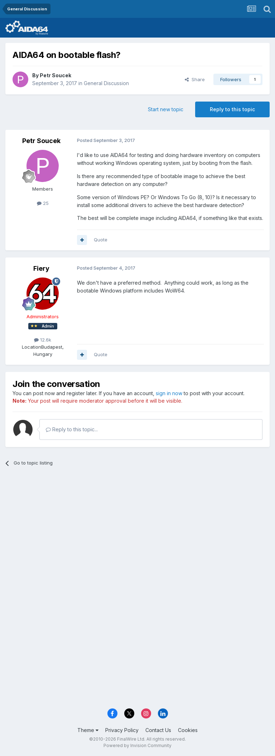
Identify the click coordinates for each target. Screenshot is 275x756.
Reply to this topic (232, 109)
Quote (100, 239)
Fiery (41, 268)
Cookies (188, 730)
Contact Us (158, 730)
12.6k (42, 340)
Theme (87, 730)
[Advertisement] (137, 527)
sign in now (169, 393)
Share (195, 79)
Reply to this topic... (72, 429)
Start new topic (165, 109)
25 (43, 203)
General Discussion (106, 83)
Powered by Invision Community (137, 745)
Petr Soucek (55, 75)
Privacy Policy (122, 730)
